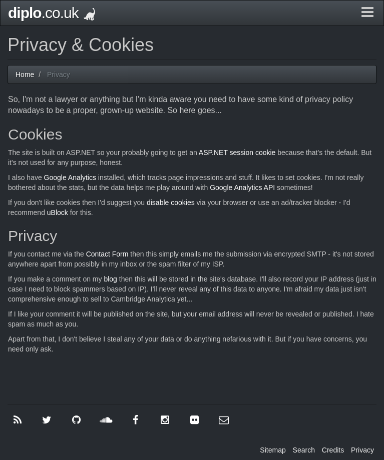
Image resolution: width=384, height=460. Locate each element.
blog (110, 279)
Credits (333, 450)
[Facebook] (135, 420)
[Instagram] (164, 420)
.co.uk (51, 12)
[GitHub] (76, 420)
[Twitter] (47, 420)
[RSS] (17, 420)
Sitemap (272, 450)
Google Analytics (70, 178)
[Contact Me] (223, 420)
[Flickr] (194, 420)
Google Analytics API (242, 188)
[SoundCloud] (106, 420)
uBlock (57, 212)
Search (304, 450)
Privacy (362, 450)
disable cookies (172, 202)
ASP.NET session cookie (237, 152)
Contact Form (107, 254)
